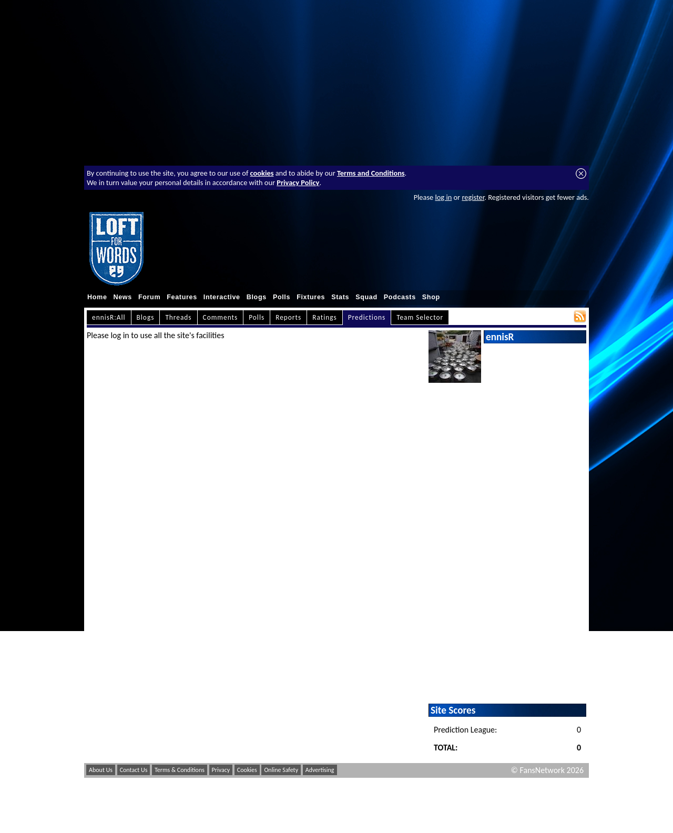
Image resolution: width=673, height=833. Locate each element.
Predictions (366, 317)
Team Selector (419, 317)
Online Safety (281, 770)
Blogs (257, 297)
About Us (101, 770)
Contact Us (134, 770)
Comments (220, 317)
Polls (281, 297)
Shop (431, 297)
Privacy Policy (298, 182)
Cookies (247, 770)
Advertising (319, 770)
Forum (149, 297)
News (123, 297)
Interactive (221, 297)
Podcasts (400, 297)
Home (97, 297)
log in (443, 197)
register (473, 197)
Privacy (221, 770)
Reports (288, 317)
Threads (178, 317)
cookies (262, 173)
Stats (340, 297)
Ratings (324, 317)
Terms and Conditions (371, 173)
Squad (366, 297)
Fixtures (311, 297)
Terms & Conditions (180, 770)
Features (182, 297)
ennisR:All (109, 317)
